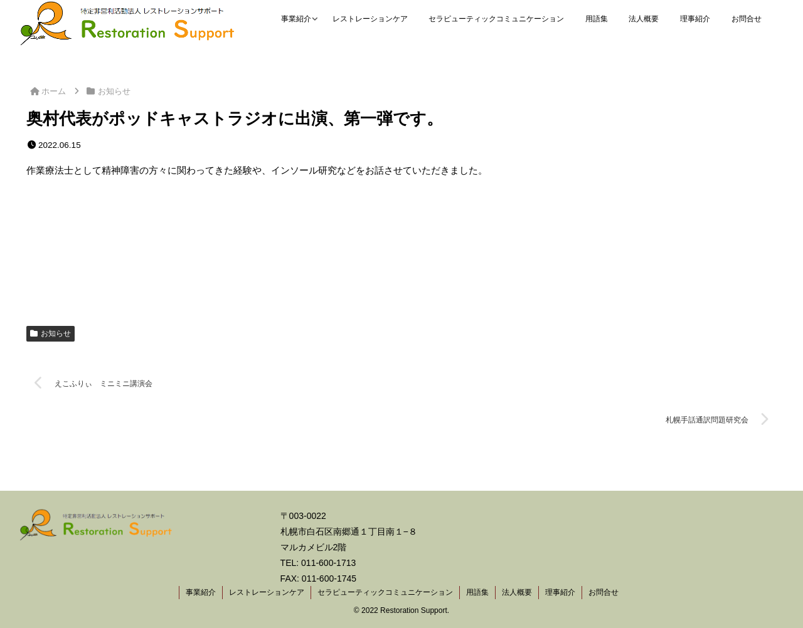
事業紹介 (201, 592)
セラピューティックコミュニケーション (385, 592)
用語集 (477, 592)
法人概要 (517, 592)
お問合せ (603, 592)
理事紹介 (560, 592)
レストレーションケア (266, 592)
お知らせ (50, 333)
